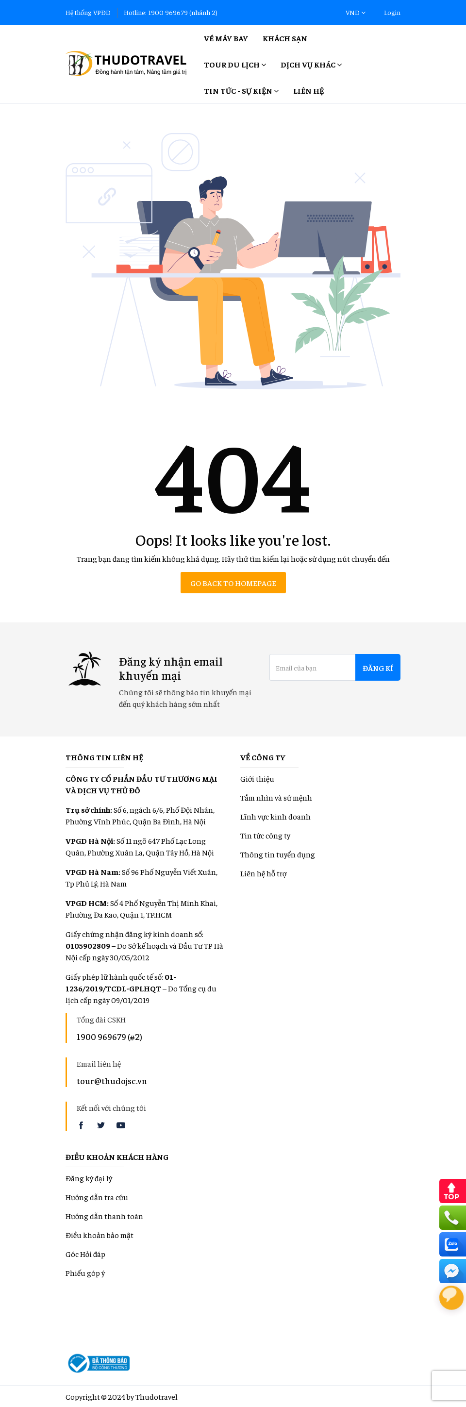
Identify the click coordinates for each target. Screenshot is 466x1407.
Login (392, 12)
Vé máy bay (226, 38)
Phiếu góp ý (85, 1272)
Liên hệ (308, 90)
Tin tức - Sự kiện (241, 90)
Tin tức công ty (265, 835)
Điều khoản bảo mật (99, 1235)
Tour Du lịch (235, 64)
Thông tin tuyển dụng (277, 854)
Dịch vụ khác (311, 64)
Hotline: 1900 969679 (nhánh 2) (170, 12)
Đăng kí (378, 667)
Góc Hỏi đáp (85, 1253)
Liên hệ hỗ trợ (263, 873)
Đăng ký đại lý (89, 1178)
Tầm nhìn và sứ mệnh (276, 797)
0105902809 (88, 945)
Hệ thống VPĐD (88, 12)
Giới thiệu (257, 778)
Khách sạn (285, 38)
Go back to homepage (233, 582)
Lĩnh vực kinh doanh (275, 816)
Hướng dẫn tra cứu (97, 1197)
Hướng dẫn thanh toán (104, 1216)
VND (356, 12)
